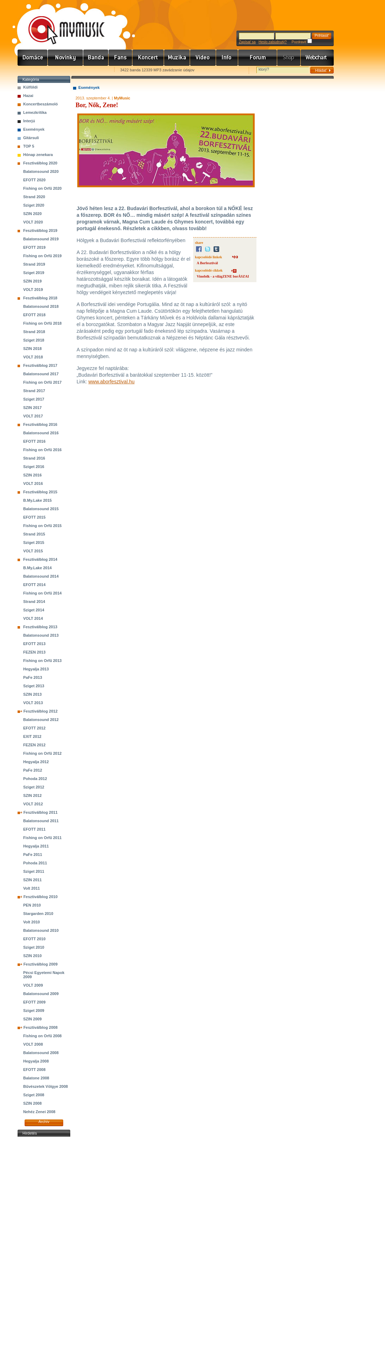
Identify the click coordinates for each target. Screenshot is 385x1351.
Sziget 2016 (33, 467)
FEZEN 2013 (34, 652)
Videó (203, 58)
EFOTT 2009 (34, 1002)
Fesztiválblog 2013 (40, 627)
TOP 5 (28, 146)
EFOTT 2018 (34, 315)
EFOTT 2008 (34, 1069)
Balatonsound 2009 (41, 994)
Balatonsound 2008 (41, 1053)
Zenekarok (96, 58)
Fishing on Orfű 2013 (42, 660)
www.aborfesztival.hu (111, 381)
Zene (177, 58)
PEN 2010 (32, 905)
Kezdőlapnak (61, 70)
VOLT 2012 (33, 804)
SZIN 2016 (32, 475)
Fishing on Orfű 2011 (42, 838)
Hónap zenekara (38, 154)
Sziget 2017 (33, 399)
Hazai (28, 95)
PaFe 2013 (32, 677)
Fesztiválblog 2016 (40, 424)
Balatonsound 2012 (41, 719)
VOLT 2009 (33, 985)
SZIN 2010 (32, 956)
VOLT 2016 (33, 483)
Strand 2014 (34, 601)
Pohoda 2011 (35, 863)
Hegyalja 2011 (36, 846)
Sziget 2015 (33, 542)
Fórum (257, 58)
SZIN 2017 (32, 407)
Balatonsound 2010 (41, 930)
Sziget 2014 (33, 610)
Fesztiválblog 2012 (41, 711)
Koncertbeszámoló (40, 104)
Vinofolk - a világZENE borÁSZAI (223, 276)
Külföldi (30, 87)
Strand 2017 (34, 391)
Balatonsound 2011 (41, 821)
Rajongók (120, 58)
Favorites (32, 70)
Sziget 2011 (33, 871)
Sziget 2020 (33, 205)
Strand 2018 (34, 332)
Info (227, 58)
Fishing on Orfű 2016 (42, 450)
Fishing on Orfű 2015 (42, 526)
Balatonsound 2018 (41, 306)
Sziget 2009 (33, 1010)
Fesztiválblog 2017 (40, 365)
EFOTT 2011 (34, 829)
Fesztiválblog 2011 (41, 812)
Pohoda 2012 (35, 779)
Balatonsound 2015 (41, 509)
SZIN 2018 (32, 348)
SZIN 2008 (32, 1103)
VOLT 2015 (33, 551)
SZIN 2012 (32, 795)
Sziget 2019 (33, 273)
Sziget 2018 (33, 340)
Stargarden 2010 (38, 913)
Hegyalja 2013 (36, 669)
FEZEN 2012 (34, 745)
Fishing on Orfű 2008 (42, 1036)
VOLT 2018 (33, 357)
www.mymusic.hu (61, 23)
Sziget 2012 (33, 787)
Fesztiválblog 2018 (40, 298)
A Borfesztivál (207, 263)
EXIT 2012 (32, 736)
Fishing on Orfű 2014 (42, 593)
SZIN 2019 (32, 281)
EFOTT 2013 (34, 644)
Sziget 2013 (33, 686)
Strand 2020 (34, 197)
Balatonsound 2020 (41, 171)
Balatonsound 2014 (41, 576)
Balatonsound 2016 (41, 433)
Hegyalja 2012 (36, 762)
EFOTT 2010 (34, 939)
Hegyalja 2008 (36, 1061)
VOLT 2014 (33, 618)
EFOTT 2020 (34, 180)
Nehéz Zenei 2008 (39, 1112)
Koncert (148, 58)
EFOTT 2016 (34, 441)
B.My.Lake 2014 (37, 568)
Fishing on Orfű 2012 (42, 753)
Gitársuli (31, 138)
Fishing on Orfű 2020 (42, 188)
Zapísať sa (247, 42)
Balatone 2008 (36, 1078)
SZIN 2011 (32, 880)
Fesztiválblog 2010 (41, 897)
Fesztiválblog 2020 (40, 163)
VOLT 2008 (33, 1044)
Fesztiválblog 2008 (41, 1027)
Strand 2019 (34, 264)
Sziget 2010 (33, 947)
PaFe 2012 (32, 770)
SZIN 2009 (32, 1019)
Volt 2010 (31, 922)
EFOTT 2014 (34, 585)
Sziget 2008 (33, 1095)
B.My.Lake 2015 (37, 500)
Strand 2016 (34, 458)
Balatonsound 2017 (41, 374)
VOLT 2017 (33, 416)
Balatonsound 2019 (41, 239)
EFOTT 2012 (34, 728)
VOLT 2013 (33, 703)
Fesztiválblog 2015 (40, 492)
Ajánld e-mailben (91, 70)
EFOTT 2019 (34, 247)
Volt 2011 (31, 888)
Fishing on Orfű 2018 (42, 323)
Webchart (317, 58)
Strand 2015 (34, 534)
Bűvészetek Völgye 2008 (45, 1086)
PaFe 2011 (32, 854)
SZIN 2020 (32, 214)
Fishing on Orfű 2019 (42, 256)
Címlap (33, 58)
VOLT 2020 (33, 222)
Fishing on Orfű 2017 (42, 382)
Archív (43, 1121)
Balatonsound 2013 (41, 635)
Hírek (65, 58)
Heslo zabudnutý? (273, 42)
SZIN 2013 (32, 694)
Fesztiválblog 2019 (40, 230)
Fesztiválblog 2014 (40, 559)
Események (34, 129)
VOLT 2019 (33, 289)
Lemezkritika (35, 112)
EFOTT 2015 (34, 517)
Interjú (29, 121)
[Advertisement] (44, 1243)
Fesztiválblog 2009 (41, 964)
